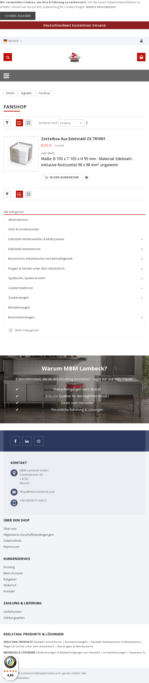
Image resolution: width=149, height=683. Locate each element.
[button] (86, 177)
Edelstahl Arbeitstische (48, 642)
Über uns (10, 528)
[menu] (74, 269)
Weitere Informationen (101, 7)
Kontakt (9, 591)
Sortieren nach (48, 123)
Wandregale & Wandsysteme (75, 646)
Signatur (26, 93)
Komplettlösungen (114, 652)
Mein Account (13, 573)
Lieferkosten (13, 612)
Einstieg (9, 567)
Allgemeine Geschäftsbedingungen (29, 535)
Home (10, 93)
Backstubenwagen (76, 642)
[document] (74, 10)
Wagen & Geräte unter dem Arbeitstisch (29, 646)
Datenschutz (13, 540)
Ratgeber (10, 579)
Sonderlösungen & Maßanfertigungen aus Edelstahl (68, 652)
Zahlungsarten (14, 618)
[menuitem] (74, 220)
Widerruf (10, 585)
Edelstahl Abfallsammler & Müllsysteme (116, 642)
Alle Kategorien (14, 212)
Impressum (11, 546)
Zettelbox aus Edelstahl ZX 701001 (73, 138)
